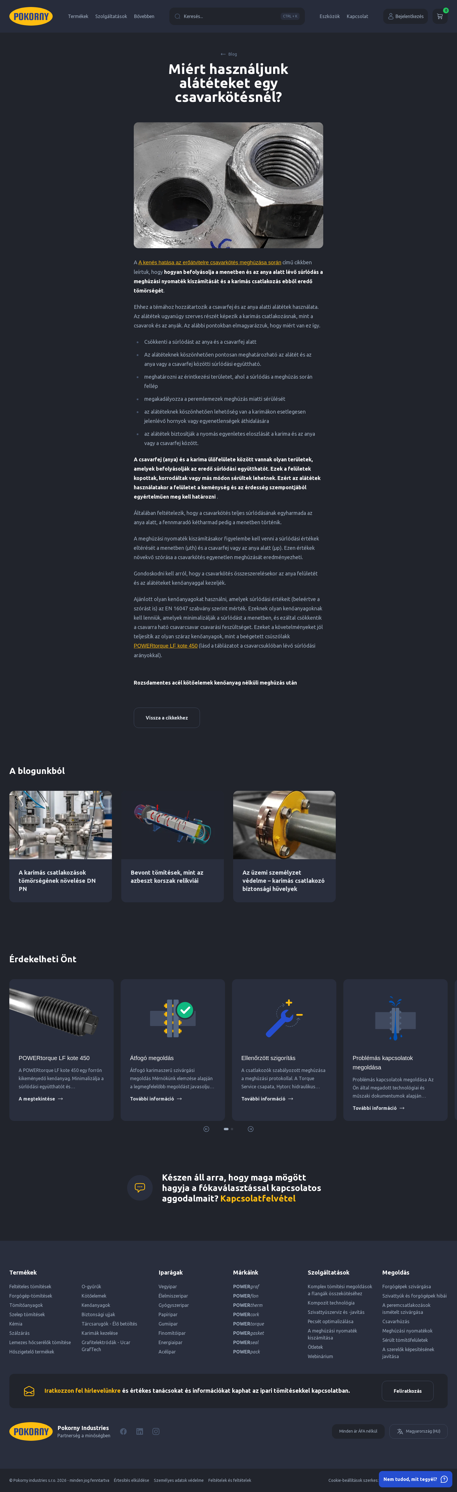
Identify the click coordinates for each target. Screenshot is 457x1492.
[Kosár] (440, 16)
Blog (228, 54)
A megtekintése (41, 1099)
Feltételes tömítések (30, 1286)
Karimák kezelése (100, 1333)
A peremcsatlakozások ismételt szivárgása (406, 1309)
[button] (226, 1129)
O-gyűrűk (91, 1286)
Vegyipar (168, 1286)
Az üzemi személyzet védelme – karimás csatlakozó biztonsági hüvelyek (283, 880)
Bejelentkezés (405, 16)
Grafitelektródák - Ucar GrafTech (106, 1346)
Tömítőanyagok (26, 1305)
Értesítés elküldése (131, 1480)
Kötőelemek (94, 1295)
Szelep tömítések (27, 1314)
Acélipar (167, 1351)
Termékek (78, 16)
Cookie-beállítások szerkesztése (358, 1480)
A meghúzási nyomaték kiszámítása (332, 1334)
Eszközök (330, 16)
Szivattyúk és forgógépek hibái (414, 1295)
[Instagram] (155, 1431)
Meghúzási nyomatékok (407, 1330)
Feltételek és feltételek (229, 1480)
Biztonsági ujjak (98, 1314)
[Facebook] (123, 1431)
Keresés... (237, 16)
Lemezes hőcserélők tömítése (40, 1342)
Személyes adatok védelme (179, 1480)
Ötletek (315, 1347)
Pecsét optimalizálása (331, 1321)
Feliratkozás (408, 1391)
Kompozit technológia (331, 1302)
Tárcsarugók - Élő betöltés (109, 1323)
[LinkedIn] (139, 1431)
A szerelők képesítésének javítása (408, 1353)
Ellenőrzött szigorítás (268, 1058)
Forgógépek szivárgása (406, 1286)
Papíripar (168, 1314)
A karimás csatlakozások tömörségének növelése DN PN (57, 880)
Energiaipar (170, 1342)
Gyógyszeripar (174, 1305)
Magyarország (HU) (418, 1431)
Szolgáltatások (111, 16)
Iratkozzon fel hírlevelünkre (82, 1390)
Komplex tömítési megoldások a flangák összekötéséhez (340, 1290)
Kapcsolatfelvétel (258, 1198)
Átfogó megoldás (152, 1058)
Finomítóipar (172, 1333)
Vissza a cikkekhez (167, 717)
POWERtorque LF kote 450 (166, 646)
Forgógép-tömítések (30, 1295)
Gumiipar (168, 1323)
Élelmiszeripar (173, 1295)
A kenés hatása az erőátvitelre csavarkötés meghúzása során (209, 262)
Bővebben (144, 16)
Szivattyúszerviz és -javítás (336, 1312)
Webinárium (320, 1356)
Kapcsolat (357, 16)
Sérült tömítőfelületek (405, 1340)
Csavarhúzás (395, 1321)
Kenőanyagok (96, 1305)
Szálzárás (19, 1333)
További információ (156, 1099)
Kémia (15, 1323)
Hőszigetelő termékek (31, 1351)
